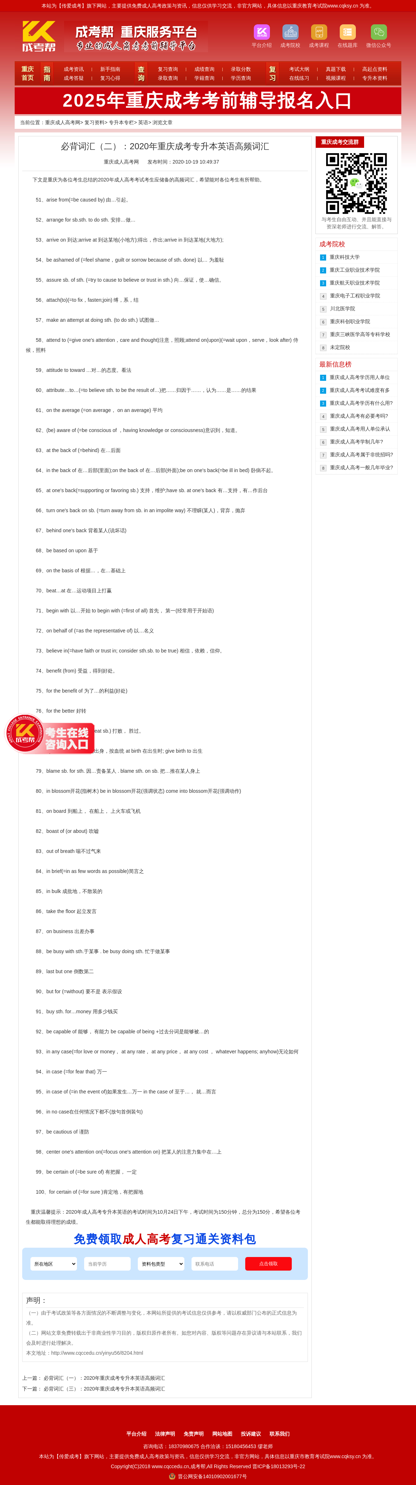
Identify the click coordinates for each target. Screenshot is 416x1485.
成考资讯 (74, 69)
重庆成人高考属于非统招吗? (361, 454)
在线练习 (299, 78)
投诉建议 (251, 1434)
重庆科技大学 (345, 257)
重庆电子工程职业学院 (355, 296)
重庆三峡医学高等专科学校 (360, 334)
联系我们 (280, 1434)
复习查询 (168, 69)
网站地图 (222, 1434)
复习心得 (110, 78)
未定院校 (340, 347)
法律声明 (165, 1434)
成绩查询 (204, 69)
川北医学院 (342, 308)
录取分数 (241, 69)
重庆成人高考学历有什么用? (361, 403)
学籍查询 (204, 78)
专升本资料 (374, 78)
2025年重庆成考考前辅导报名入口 (208, 101)
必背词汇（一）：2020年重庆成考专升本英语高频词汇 (104, 1378)
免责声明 (194, 1434)
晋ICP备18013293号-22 (278, 1466)
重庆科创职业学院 (350, 321)
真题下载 (336, 69)
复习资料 (94, 122)
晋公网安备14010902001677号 (208, 1476)
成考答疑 (74, 78)
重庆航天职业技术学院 (355, 283)
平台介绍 (136, 1434)
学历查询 (241, 78)
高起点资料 (374, 69)
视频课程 (336, 78)
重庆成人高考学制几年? (356, 442)
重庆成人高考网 (62, 122)
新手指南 (110, 69)
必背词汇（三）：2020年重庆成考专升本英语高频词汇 (104, 1389)
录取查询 (168, 78)
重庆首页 (27, 73)
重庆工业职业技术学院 (355, 270)
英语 (143, 122)
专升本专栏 (121, 122)
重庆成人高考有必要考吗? (359, 416)
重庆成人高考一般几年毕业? (361, 467)
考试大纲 (299, 69)
